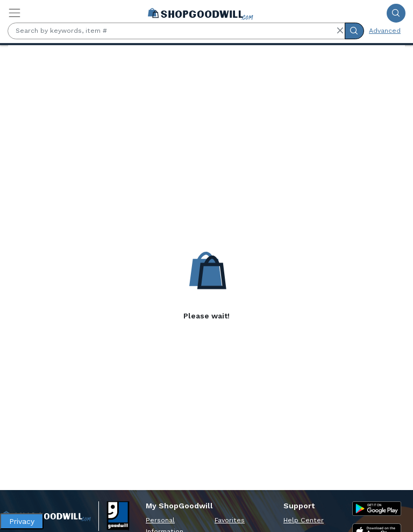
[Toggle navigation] (15, 13)
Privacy (21, 521)
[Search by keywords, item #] (176, 31)
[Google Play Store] (376, 508)
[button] (340, 30)
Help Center (303, 520)
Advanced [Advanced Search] (385, 30)
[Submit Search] (396, 13)
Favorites (230, 520)
